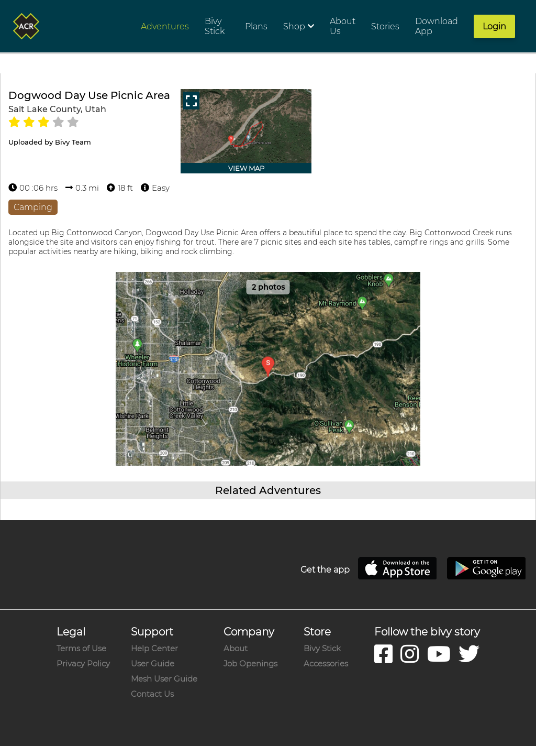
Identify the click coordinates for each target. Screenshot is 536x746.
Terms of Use (81, 648)
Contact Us (152, 694)
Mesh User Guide (164, 679)
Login (494, 26)
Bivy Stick (322, 648)
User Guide (152, 663)
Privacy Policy (83, 663)
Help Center (154, 648)
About (236, 648)
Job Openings (250, 663)
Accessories (326, 663)
